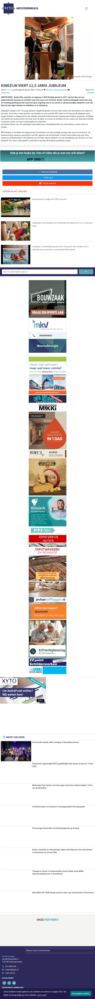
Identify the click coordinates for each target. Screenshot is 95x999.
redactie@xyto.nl (12, 970)
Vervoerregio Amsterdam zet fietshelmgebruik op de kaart (55, 828)
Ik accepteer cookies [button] (81, 994)
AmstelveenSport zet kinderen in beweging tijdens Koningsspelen (58, 807)
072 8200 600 (10, 966)
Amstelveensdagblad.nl (27, 8)
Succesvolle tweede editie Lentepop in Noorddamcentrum (55, 742)
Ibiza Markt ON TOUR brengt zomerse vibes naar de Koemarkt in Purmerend (62, 893)
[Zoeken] (86, 271)
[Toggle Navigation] (86, 8)
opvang (57, 90)
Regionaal (6, 93)
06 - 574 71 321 (56, 159)
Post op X (47, 177)
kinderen (49, 90)
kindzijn (64, 90)
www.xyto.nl (10, 973)
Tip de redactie (47, 183)
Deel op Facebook (47, 172)
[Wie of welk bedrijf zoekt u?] (40, 271)
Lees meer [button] (42, 995)
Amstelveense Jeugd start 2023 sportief (49, 199)
